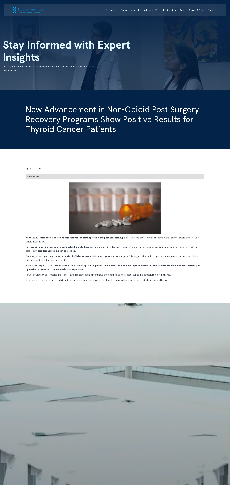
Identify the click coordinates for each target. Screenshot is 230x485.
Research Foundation (148, 10)
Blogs (182, 10)
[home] (28, 10)
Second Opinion (196, 10)
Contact (212, 10)
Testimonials (169, 10)
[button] (111, 10)
